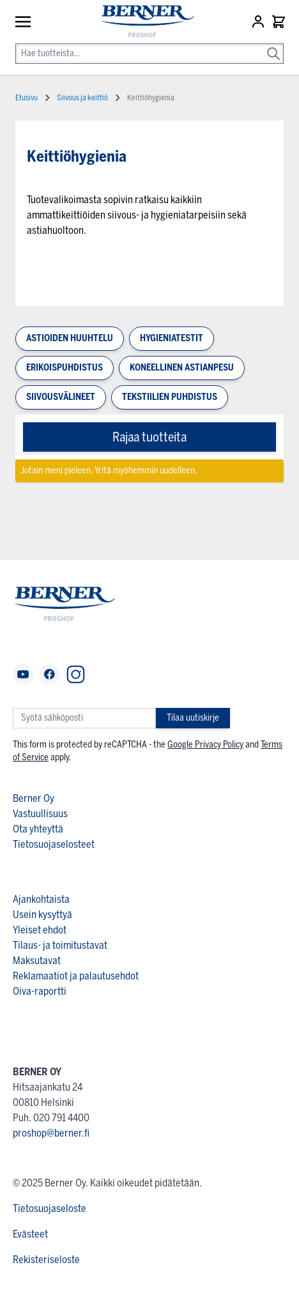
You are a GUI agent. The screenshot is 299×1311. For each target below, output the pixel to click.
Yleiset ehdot (39, 930)
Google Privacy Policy (205, 744)
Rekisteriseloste (46, 1260)
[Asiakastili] (259, 21)
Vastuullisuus (40, 814)
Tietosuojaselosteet (54, 844)
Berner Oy (33, 798)
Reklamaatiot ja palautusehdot (76, 976)
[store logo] (141, 22)
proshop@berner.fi (51, 1133)
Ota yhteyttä (38, 829)
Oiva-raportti (39, 991)
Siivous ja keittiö (82, 97)
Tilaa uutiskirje (193, 717)
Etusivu (26, 97)
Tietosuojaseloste (49, 1208)
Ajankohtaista (41, 899)
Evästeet (30, 1234)
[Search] (273, 44)
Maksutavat (37, 960)
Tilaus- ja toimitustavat (60, 945)
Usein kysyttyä (42, 914)
